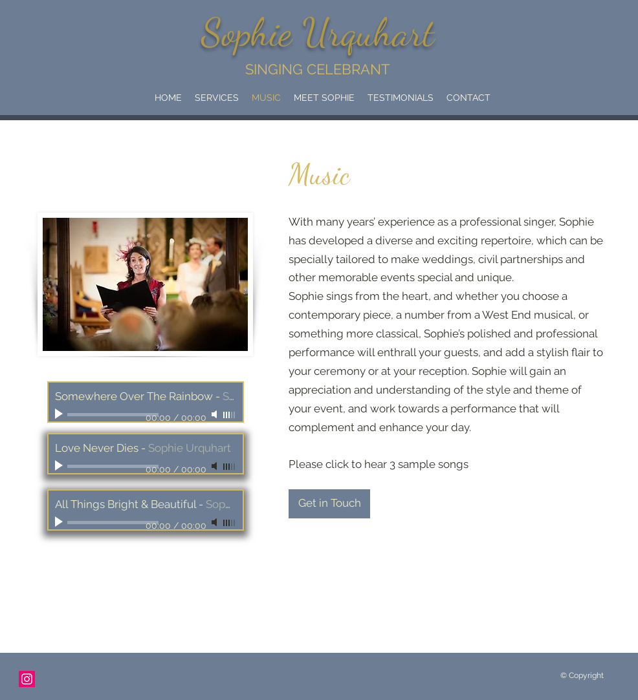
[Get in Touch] (329, 503)
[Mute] (215, 414)
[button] (216, 97)
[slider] (229, 415)
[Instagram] (27, 679)
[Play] (60, 414)
